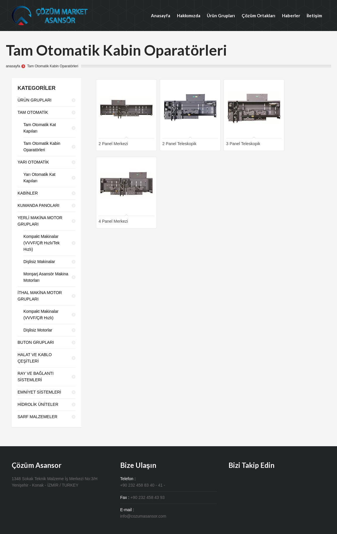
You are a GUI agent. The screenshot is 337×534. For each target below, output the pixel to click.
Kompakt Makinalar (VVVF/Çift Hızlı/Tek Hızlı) (41, 243)
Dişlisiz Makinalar (39, 261)
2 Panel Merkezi (113, 143)
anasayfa (13, 66)
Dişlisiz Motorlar (37, 330)
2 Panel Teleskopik (179, 143)
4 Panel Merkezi (113, 221)
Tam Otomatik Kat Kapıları (39, 127)
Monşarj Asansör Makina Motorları (45, 277)
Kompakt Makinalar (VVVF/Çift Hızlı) (41, 314)
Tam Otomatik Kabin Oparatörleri (41, 146)
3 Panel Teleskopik (243, 143)
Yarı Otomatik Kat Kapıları (39, 177)
